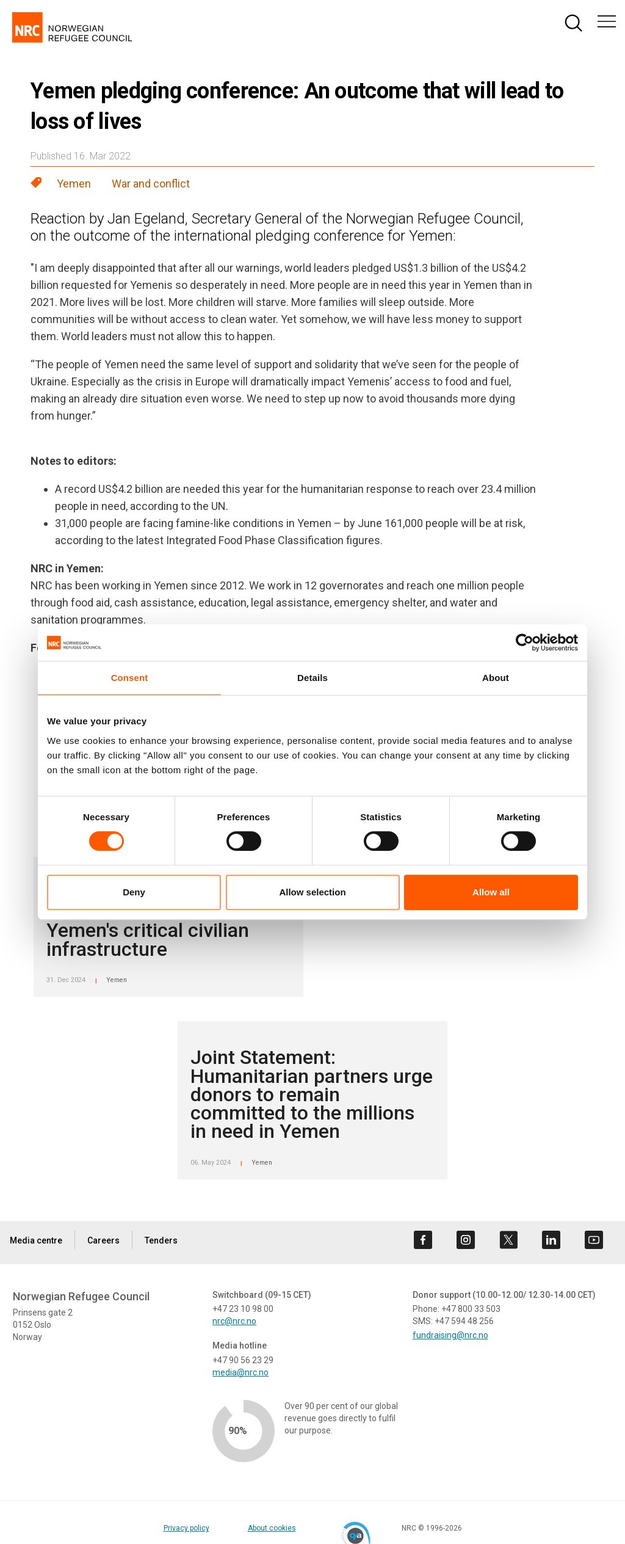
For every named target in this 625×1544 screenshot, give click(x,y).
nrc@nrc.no (234, 1321)
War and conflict (151, 183)
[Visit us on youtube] (594, 1240)
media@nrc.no (240, 1372)
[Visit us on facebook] (423, 1240)
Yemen (74, 183)
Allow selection (312, 892)
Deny (134, 892)
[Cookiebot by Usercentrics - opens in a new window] (524, 642)
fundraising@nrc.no (450, 1335)
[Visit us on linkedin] (551, 1240)
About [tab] (495, 677)
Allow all (491, 892)
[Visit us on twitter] (508, 1240)
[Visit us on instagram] (466, 1240)
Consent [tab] (129, 677)
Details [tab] (312, 677)
